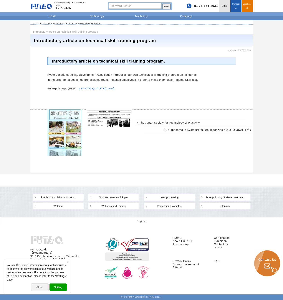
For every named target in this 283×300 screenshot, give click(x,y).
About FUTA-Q (182, 240)
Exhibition (220, 240)
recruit (218, 247)
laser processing (169, 197)
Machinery (141, 16)
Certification (222, 237)
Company (186, 16)
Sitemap (178, 267)
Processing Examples (169, 206)
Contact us (235, 6)
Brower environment (186, 264)
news (44, 23)
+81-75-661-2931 (205, 6)
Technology (97, 16)
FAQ (217, 261)
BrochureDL (247, 6)
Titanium (225, 206)
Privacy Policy (182, 261)
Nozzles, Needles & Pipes (113, 197)
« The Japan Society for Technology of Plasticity (168, 122)
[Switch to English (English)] (141, 221)
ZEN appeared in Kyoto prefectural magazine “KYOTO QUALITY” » (208, 129)
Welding (58, 206)
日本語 (224, 6)
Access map (181, 244)
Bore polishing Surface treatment (225, 197)
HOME (53, 16)
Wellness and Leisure (114, 206)
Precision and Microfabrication (58, 197)
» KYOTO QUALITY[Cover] (96, 88)
